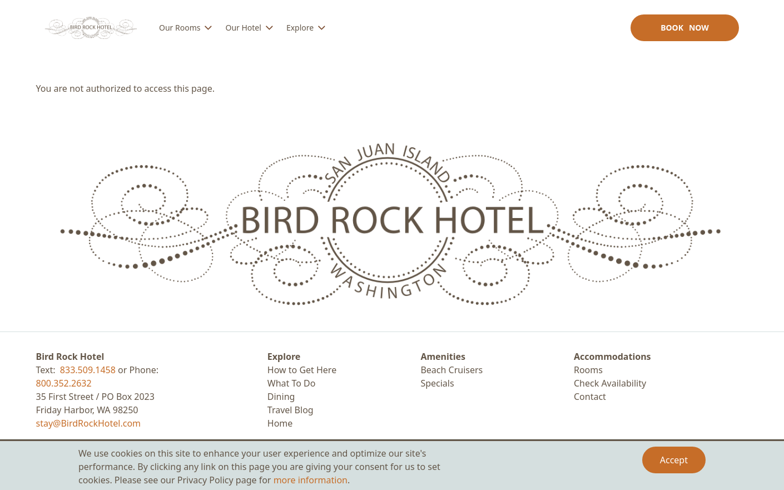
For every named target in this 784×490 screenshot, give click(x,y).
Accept (674, 460)
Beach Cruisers (451, 370)
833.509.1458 (88, 370)
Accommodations (612, 356)
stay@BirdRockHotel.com (88, 423)
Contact (590, 396)
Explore (283, 356)
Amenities (442, 356)
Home (280, 423)
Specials (437, 383)
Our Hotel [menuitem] (243, 27)
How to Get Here (301, 370)
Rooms (588, 370)
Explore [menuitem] (300, 27)
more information (311, 480)
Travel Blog (290, 410)
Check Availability (610, 383)
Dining (281, 396)
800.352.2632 (64, 383)
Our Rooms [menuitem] (179, 27)
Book (685, 27)
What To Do (291, 383)
